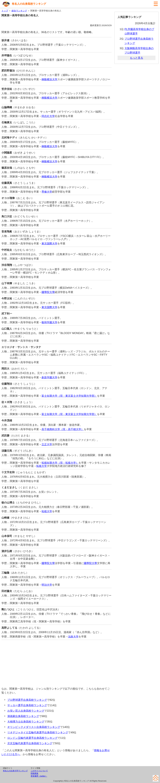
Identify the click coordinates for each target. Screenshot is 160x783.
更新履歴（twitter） (39, 776)
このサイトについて (39, 771)
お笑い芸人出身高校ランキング (25, 710)
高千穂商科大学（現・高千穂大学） (63, 429)
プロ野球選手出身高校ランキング (27, 699)
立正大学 (47, 444)
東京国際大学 (49, 243)
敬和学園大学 (49, 322)
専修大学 (47, 191)
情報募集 (34, 773)
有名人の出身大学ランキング (15, 771)
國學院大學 (48, 292)
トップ (4, 10)
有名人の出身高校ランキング (29, 3)
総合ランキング (19, 10)
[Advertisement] (56, 663)
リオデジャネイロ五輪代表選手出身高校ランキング (37, 732)
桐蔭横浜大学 (49, 79)
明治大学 (47, 584)
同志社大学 (48, 116)
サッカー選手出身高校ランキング (27, 705)
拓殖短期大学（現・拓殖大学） (60, 462)
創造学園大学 (49, 377)
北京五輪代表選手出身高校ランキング (29, 743)
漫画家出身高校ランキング (23, 716)
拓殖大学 (41, 466)
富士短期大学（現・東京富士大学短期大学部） (69, 395)
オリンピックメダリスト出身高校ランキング (33, 727)
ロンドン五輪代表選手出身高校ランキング (32, 737)
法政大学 (73, 636)
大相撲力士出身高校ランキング (25, 721)
